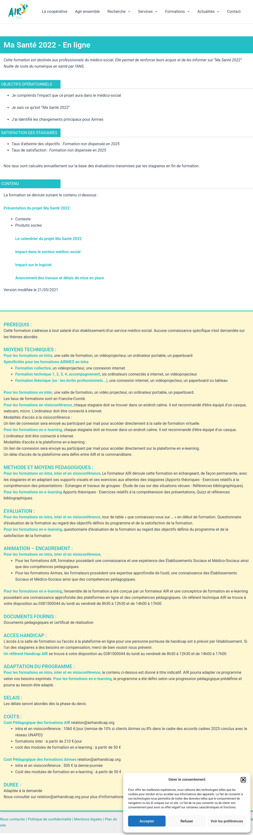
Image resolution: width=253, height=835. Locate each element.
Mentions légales (92, 820)
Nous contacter (13, 820)
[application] (128, 11)
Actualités (208, 11)
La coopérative (54, 11)
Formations (177, 11)
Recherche (118, 11)
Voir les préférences (227, 821)
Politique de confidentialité (52, 820)
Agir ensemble (87, 11)
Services (147, 11)
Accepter (146, 821)
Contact (234, 11)
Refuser (186, 821)
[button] (243, 779)
